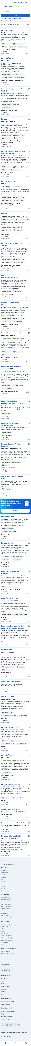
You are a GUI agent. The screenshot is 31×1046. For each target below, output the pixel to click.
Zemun (3, 884)
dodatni (3, 931)
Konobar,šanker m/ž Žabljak (11, 836)
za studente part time (7, 897)
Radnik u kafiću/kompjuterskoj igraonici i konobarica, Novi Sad (12, 627)
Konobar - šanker (7, 30)
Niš (2, 879)
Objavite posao (5, 1004)
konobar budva (5, 915)
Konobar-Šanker (7, 755)
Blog (2, 1014)
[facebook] (3, 1025)
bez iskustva (4, 933)
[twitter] (11, 1025)
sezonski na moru (5, 924)
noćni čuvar (4, 944)
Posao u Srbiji (5, 994)
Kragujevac (4, 881)
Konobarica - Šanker (8, 516)
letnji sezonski (5, 926)
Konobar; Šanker (7, 650)
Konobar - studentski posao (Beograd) (11, 304)
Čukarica (3, 875)
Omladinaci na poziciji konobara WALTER (13, 90)
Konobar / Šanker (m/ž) (9, 727)
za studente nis (5, 902)
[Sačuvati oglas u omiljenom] (29, 30)
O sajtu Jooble (5, 979)
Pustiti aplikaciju (25, 2)
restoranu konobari (6, 899)
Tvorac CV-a (5, 1019)
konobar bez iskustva (6, 906)
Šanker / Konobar (7, 697)
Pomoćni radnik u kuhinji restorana (10, 572)
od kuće (3, 928)
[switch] (28, 24)
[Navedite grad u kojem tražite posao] (15, 11)
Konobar (4, 119)
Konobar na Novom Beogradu (11, 243)
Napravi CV (15, 511)
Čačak (3, 888)
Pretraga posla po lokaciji (7, 953)
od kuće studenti (5, 908)
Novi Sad (3, 877)
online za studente (6, 904)
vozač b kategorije (6, 935)
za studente (4, 942)
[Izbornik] (2, 2)
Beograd (3, 870)
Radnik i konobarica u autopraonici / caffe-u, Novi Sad (12, 402)
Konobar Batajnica (8, 181)
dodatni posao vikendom (7, 940)
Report (27, 53)
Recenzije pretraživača (7, 1016)
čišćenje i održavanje (6, 938)
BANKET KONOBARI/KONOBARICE (10, 276)
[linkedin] (15, 1025)
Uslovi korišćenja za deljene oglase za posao (14, 1032)
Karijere (3, 989)
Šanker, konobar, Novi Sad (10, 681)
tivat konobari (5, 913)
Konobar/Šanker (7, 58)
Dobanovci (4, 890)
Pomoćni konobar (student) (11, 333)
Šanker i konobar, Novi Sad (10, 809)
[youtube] (19, 1025)
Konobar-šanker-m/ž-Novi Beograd (10, 445)
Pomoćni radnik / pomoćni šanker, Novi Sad (10, 424)
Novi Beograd (4, 872)
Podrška (3, 992)
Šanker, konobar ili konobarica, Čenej (12, 478)
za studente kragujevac (7, 911)
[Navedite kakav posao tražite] (15, 6)
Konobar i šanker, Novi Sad (10, 784)
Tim (2, 981)
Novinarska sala (5, 986)
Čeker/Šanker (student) (9, 598)
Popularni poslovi (5, 951)
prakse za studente (6, 917)
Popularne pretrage (8, 864)
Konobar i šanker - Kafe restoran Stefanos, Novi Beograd (13, 152)
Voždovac (3, 886)
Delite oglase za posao (7, 1001)
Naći (15, 15)
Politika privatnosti (6, 1036)
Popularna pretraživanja (8, 1011)
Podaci (3, 984)
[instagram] (7, 1025)
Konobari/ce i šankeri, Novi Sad (12, 823)
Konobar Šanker (7, 543)
